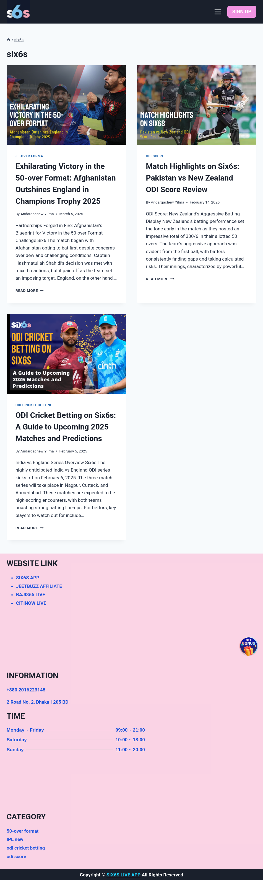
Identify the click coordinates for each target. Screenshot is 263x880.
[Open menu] (218, 11)
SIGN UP (241, 11)
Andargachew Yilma (37, 214)
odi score (155, 156)
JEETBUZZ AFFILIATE (39, 586)
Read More (29, 290)
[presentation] (66, 105)
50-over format (30, 156)
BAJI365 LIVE (30, 594)
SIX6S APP (27, 577)
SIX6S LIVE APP (123, 875)
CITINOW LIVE (31, 603)
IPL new (15, 839)
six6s (19, 40)
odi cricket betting (34, 405)
